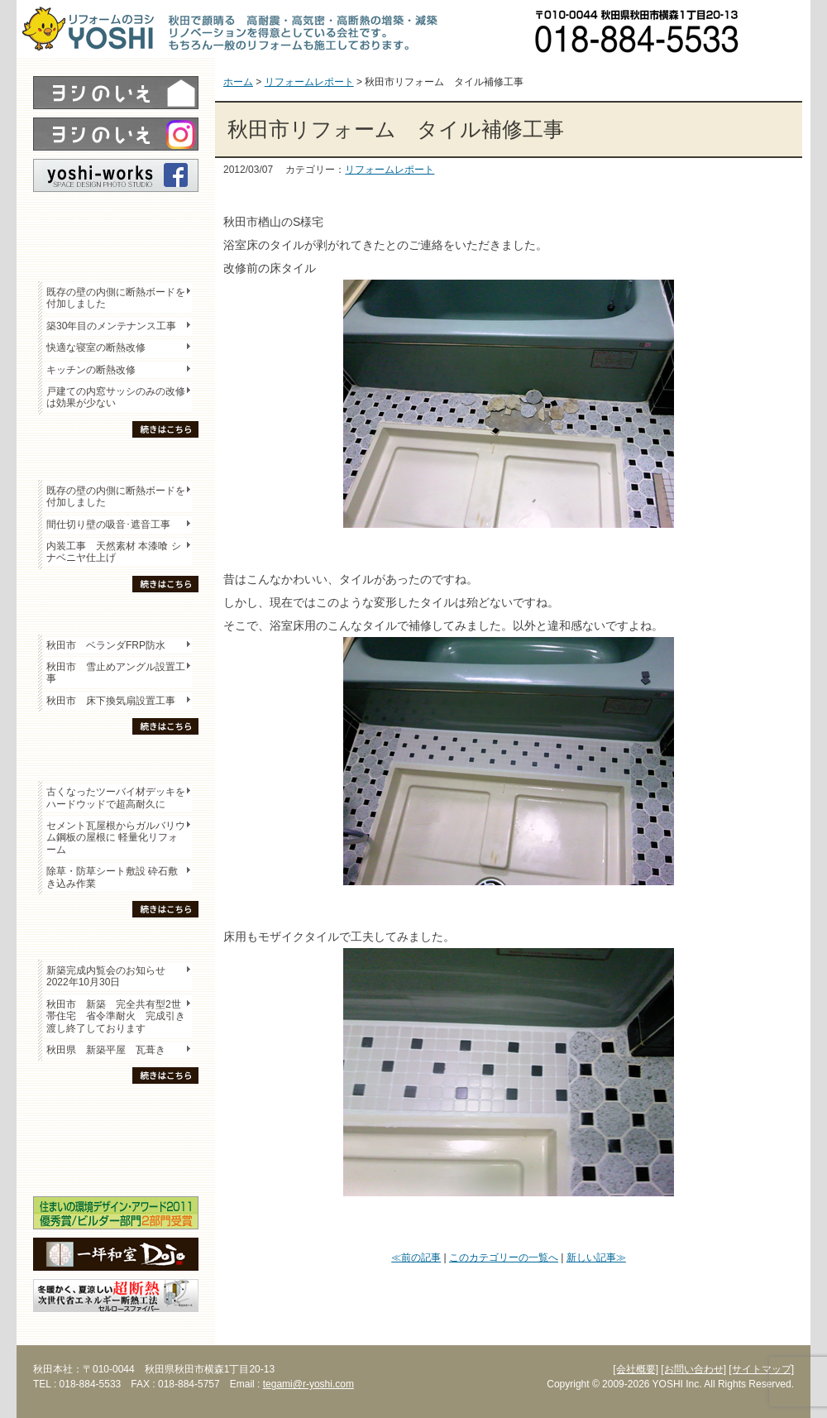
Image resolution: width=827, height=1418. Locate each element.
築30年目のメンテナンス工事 (111, 326)
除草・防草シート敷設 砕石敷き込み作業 (112, 877)
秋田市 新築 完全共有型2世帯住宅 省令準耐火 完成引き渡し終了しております (115, 1016)
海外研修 (115, 1167)
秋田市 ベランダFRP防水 (105, 645)
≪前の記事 (416, 1257)
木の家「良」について (115, 1109)
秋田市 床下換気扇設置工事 (110, 701)
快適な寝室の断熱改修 (96, 347)
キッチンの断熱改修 (96, 370)
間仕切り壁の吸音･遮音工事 (108, 524)
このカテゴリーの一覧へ (503, 1257)
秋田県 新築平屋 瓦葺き (105, 1050)
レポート (115, 220)
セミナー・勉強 (115, 1138)
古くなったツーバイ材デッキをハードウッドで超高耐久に (115, 797)
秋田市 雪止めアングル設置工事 (115, 672)
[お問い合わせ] (693, 1369)
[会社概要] (635, 1369)
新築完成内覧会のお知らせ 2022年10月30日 (105, 976)
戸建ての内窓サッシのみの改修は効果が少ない (115, 397)
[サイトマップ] (761, 1369)
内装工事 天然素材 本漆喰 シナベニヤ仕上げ (113, 551)
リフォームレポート (389, 169)
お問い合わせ (781, 29)
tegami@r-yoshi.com (308, 1384)
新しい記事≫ (596, 1257)
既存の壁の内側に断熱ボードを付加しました (115, 297)
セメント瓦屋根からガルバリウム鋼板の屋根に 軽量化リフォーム (115, 837)
